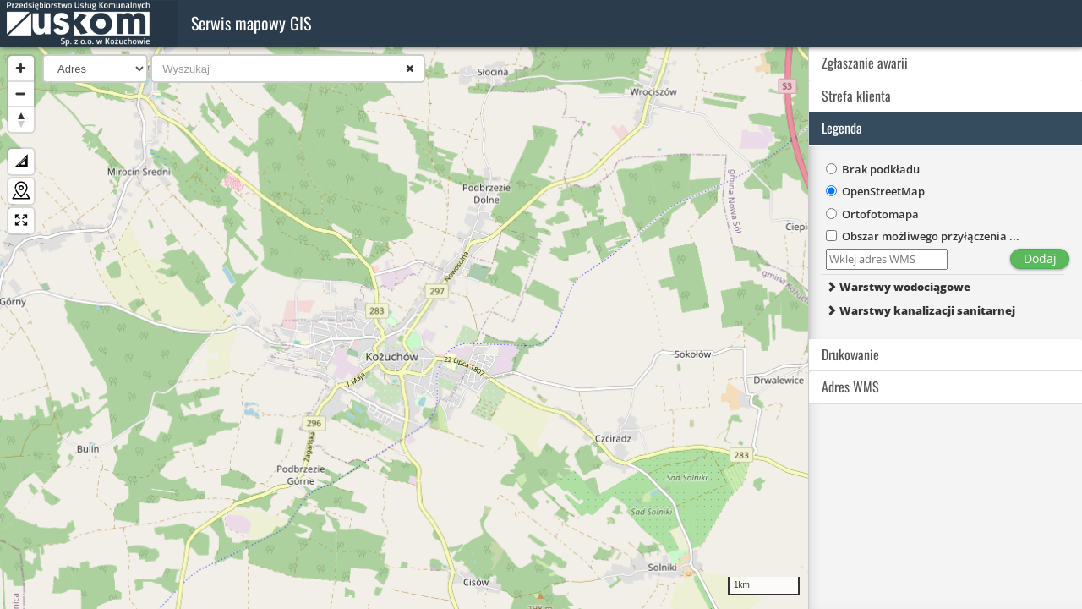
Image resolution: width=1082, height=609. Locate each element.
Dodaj (1040, 258)
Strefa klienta (856, 95)
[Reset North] (21, 119)
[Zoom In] (21, 68)
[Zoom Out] (21, 94)
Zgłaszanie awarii (865, 62)
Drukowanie (850, 354)
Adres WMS (850, 386)
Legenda (842, 128)
